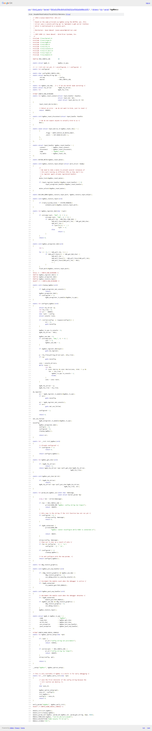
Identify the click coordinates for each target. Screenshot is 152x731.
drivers (95, 9)
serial (106, 9)
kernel (46, 9)
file (68, 14)
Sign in (148, 3)
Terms (23, 728)
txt (144, 728)
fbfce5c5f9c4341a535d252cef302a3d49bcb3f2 (70, 9)
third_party (37, 9)
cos (29, 9)
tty (101, 9)
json (148, 728)
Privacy (17, 728)
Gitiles (12, 728)
